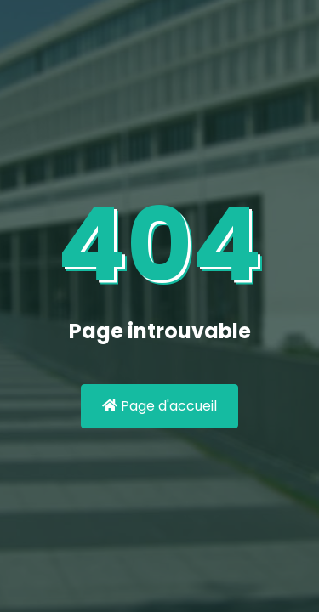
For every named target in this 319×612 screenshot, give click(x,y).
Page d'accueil (159, 406)
